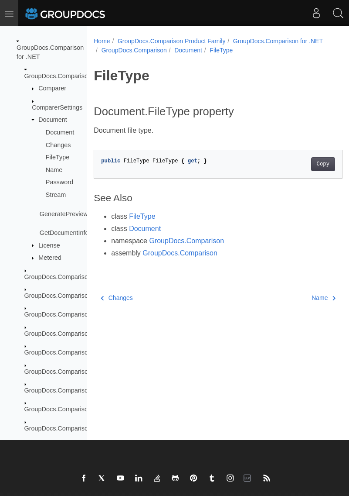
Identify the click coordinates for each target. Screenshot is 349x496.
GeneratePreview (64, 213)
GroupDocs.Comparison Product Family (171, 41)
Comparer (52, 88)
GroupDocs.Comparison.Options (69, 390)
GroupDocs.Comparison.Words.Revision (80, 428)
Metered (49, 257)
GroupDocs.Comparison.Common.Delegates (86, 295)
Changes (58, 144)
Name (54, 169)
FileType (57, 157)
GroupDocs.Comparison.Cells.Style (73, 276)
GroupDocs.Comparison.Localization (75, 352)
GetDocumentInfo (64, 232)
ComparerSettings (57, 107)
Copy (305, 173)
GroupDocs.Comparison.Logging (70, 371)
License (49, 245)
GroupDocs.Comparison (57, 75)
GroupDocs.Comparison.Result (67, 409)
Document (52, 119)
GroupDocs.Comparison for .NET (146, 50)
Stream (56, 194)
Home (102, 41)
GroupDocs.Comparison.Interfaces (72, 333)
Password (59, 182)
